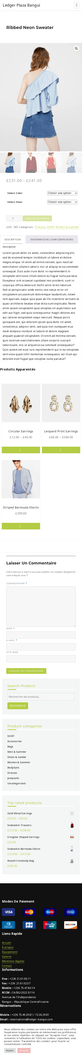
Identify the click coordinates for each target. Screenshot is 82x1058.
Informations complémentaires (51, 238)
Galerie (7, 955)
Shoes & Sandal (16, 755)
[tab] (12, 238)
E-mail (11, 639)
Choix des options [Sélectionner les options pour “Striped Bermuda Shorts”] (21, 525)
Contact (7, 964)
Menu (76, 5)
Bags (10, 745)
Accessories (14, 740)
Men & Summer (16, 750)
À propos (7, 946)
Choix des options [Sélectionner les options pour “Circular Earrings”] (21, 449)
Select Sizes (14, 201)
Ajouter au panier (37, 217)
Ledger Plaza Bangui (21, 5)
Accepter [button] (24, 1050)
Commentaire (16, 582)
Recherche (18, 705)
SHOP (50, 226)
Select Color (14, 192)
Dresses (40, 226)
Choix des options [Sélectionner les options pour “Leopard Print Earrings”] (61, 449)
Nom (10, 627)
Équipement (10, 951)
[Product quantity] (14, 217)
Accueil (6, 941)
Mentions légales (13, 960)
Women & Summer (67, 226)
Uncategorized (16, 782)
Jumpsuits (13, 776)
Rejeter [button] (10, 1050)
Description (12, 238)
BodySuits (13, 766)
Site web (12, 651)
